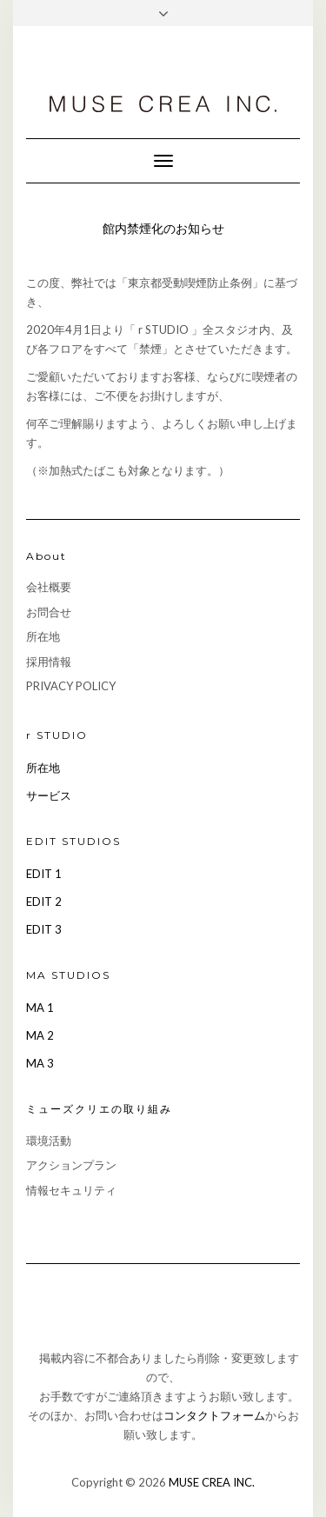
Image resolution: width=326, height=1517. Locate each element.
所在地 (43, 636)
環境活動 (48, 1141)
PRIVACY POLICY (71, 686)
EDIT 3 (44, 929)
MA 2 (40, 1035)
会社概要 (48, 587)
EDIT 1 (44, 874)
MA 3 (40, 1063)
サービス (48, 795)
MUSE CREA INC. (212, 1482)
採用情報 (48, 662)
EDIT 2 (44, 901)
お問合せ (48, 612)
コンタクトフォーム (214, 1415)
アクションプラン (71, 1165)
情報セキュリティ (71, 1190)
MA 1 (40, 1008)
